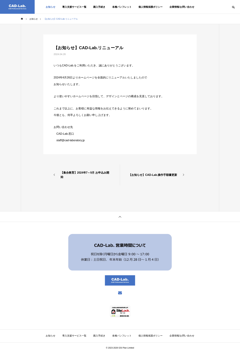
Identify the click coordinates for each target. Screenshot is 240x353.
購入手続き (99, 7)
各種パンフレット (122, 7)
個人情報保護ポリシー (150, 7)
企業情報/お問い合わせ (181, 7)
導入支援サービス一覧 (74, 7)
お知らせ (50, 7)
